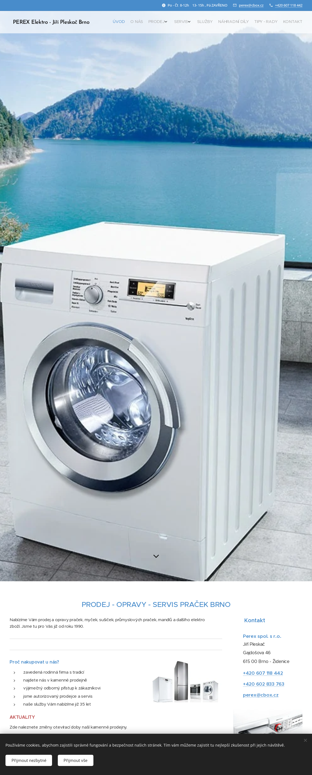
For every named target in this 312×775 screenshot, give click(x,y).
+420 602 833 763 (263, 684)
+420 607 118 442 (288, 5)
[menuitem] (256, 22)
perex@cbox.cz (251, 5)
